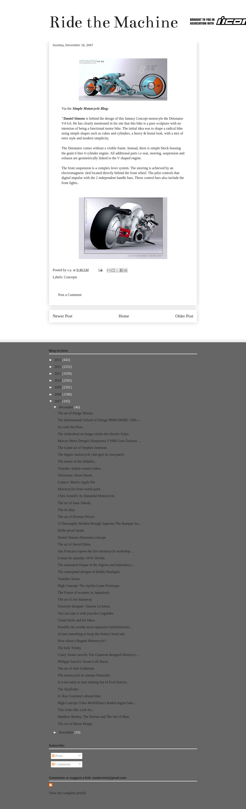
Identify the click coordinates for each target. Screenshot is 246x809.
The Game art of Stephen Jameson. (82, 448)
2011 (58, 373)
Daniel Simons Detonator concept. (82, 537)
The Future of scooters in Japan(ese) (83, 592)
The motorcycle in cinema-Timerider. (84, 675)
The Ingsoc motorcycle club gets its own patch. (91, 454)
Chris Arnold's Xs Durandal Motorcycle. (86, 496)
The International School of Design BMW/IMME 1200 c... (99, 420)
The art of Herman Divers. (76, 517)
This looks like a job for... (76, 710)
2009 (58, 387)
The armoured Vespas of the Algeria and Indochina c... (96, 565)
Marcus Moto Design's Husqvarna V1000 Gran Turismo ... (99, 441)
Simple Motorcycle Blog (90, 108)
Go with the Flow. (70, 427)
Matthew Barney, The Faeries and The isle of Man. (94, 717)
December (66, 407)
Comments (61, 764)
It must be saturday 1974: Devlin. (81, 558)
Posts (57, 756)
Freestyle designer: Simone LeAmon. (84, 606)
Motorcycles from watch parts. (79, 489)
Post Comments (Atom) (133, 329)
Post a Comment (70, 295)
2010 (58, 380)
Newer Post (62, 316)
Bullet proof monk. (71, 530)
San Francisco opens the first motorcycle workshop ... (96, 551)
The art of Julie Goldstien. (76, 668)
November (67, 732)
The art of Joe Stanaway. (75, 599)
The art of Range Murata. (76, 413)
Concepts (70, 277)
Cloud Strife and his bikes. (76, 620)
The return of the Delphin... (77, 461)
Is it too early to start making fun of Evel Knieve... (93, 682)
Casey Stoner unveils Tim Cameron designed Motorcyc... (98, 655)
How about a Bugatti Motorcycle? (82, 641)
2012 (58, 367)
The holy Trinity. (70, 648)
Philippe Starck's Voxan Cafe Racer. (83, 661)
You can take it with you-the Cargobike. (86, 613)
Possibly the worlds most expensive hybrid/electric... (95, 627)
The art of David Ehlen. (74, 544)
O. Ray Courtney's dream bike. (80, 696)
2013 (58, 360)
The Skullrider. (68, 689)
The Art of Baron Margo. (75, 724)
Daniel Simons (74, 118)
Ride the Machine (113, 22)
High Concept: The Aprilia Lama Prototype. (89, 586)
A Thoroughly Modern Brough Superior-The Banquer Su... (99, 523)
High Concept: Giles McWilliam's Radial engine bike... (97, 703)
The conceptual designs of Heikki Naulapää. (89, 572)
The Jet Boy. (66, 510)
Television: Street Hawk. (75, 475)
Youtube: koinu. (69, 579)
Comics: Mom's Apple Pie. (77, 482)
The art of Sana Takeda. (74, 503)
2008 (58, 394)
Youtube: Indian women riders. (80, 468)
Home (124, 316)
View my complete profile (67, 793)
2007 (58, 401)
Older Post (184, 316)
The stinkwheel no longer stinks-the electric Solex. (94, 434)
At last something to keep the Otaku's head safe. (92, 634)
